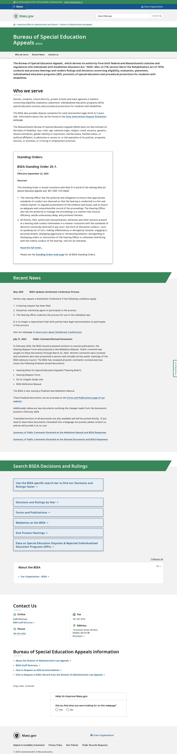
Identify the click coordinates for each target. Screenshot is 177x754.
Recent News (38, 54)
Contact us (53, 54)
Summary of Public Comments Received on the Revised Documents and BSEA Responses (60, 439)
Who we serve (21, 54)
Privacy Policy (55, 733)
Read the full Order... (31, 247)
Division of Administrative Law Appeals (76, 25)
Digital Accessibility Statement (29, 733)
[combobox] (130, 16)
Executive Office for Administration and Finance (38, 25)
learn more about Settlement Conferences (59, 332)
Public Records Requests (95, 733)
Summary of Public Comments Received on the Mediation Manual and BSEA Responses (59, 432)
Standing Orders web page (50, 254)
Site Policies (72, 733)
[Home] (14, 24)
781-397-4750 (19, 622)
